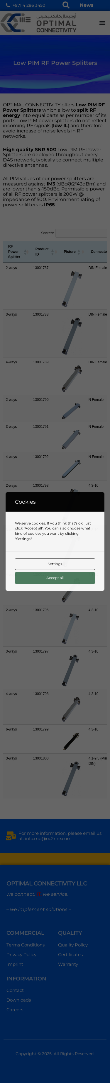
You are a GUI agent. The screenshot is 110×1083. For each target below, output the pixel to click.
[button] (102, 23)
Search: (47, 233)
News (87, 5)
